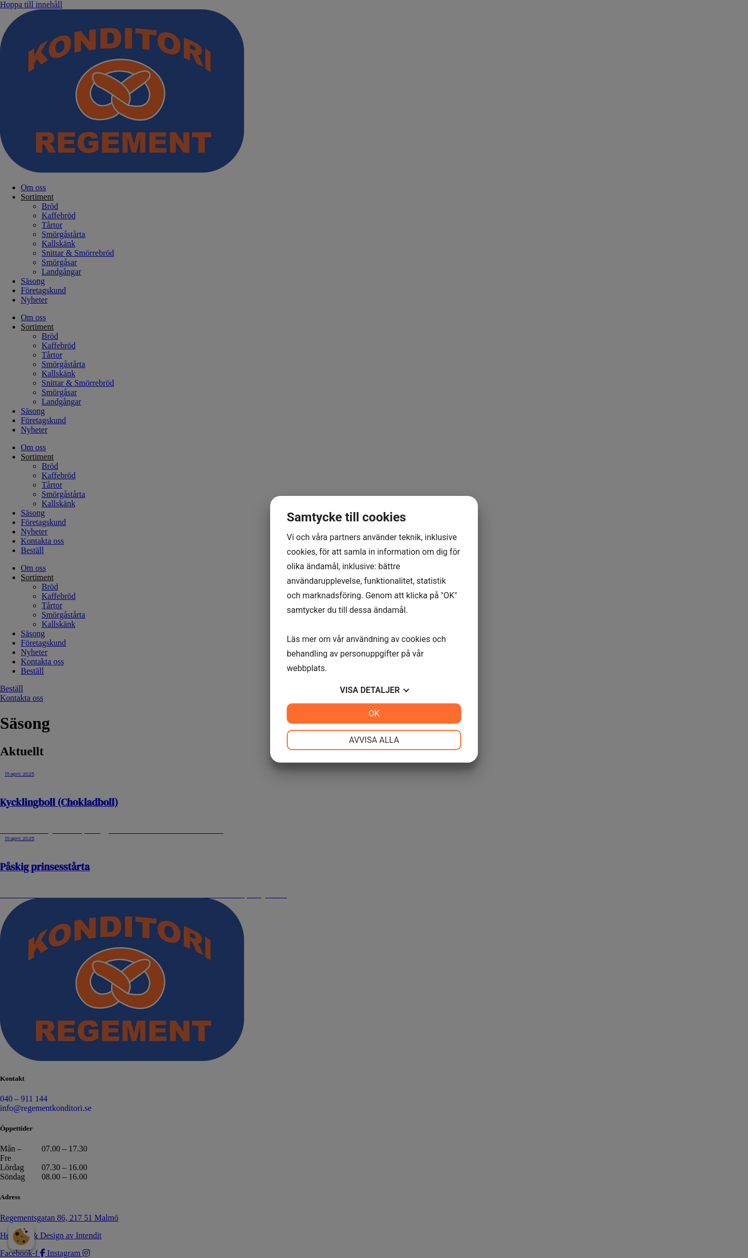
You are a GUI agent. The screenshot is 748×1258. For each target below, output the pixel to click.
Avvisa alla (374, 740)
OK (373, 713)
